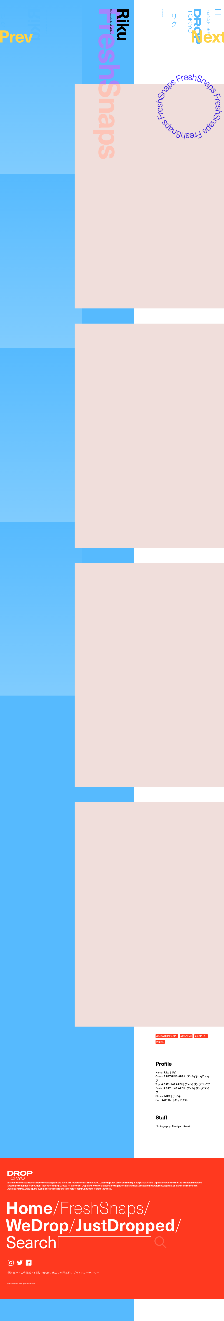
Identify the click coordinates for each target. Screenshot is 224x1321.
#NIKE (160, 1042)
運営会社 (12, 1273)
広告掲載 (26, 1273)
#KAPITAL (201, 1036)
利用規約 (65, 1273)
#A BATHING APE (166, 1036)
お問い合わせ (41, 1273)
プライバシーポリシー (86, 1273)
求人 (54, 1273)
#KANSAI (186, 1036)
